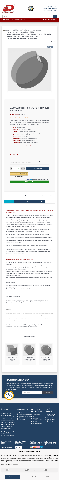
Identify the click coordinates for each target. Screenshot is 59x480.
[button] (19, 174)
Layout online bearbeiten (29, 146)
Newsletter (22, 419)
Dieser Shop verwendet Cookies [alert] (29, 451)
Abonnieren (47, 392)
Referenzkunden (37, 419)
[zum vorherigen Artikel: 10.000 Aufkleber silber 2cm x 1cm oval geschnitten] (51, 41)
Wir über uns (22, 413)
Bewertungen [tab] (19, 202)
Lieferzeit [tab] (28, 202)
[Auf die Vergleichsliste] (48, 47)
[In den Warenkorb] (5, 43)
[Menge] (16, 168)
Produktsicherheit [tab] (38, 202)
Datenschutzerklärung (40, 385)
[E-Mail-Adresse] (32, 392)
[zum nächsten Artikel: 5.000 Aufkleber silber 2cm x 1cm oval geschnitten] (54, 41)
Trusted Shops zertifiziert (51, 420)
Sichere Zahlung (51, 417)
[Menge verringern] (11, 168)
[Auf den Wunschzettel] (51, 47)
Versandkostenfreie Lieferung (22, 158)
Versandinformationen (25, 416)
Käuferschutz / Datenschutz (51, 415)
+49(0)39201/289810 (49, 9)
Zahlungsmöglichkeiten (25, 414)
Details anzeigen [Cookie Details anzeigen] (50, 477)
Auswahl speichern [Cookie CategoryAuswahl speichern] (33, 477)
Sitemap (35, 418)
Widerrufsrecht (37, 423)
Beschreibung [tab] (9, 202)
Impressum (36, 421)
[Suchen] (27, 16)
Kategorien (22, 418)
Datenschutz (36, 414)
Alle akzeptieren (12, 476)
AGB (34, 416)
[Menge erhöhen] (24, 168)
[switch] (8, 470)
